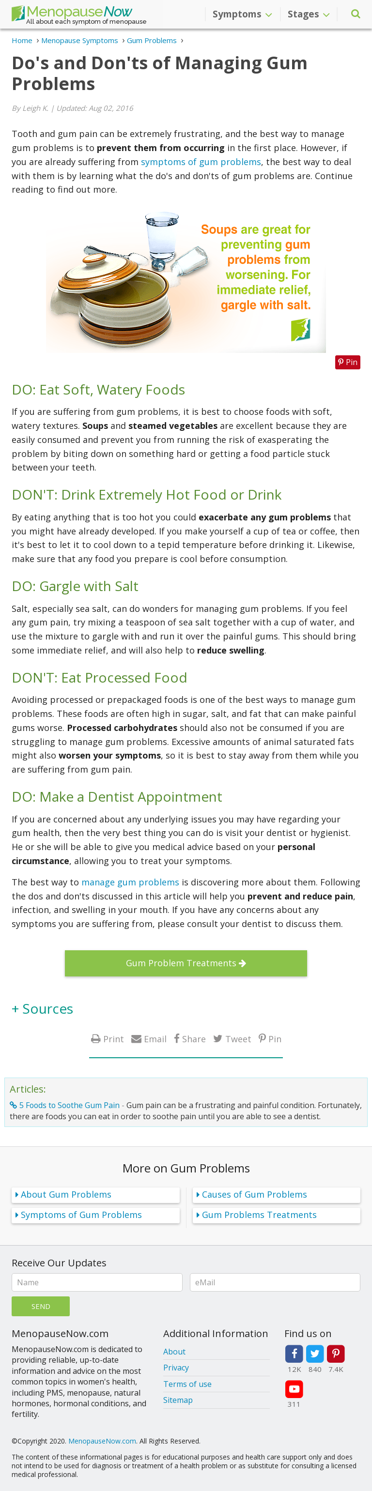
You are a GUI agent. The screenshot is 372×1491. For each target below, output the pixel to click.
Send (40, 1306)
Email (155, 1039)
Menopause (72, 13)
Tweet (238, 1039)
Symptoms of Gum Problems (81, 1214)
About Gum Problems (66, 1194)
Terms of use (187, 1384)
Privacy (176, 1367)
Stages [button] (309, 14)
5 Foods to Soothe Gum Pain (69, 1105)
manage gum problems (130, 882)
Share (194, 1039)
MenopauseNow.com (102, 1440)
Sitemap (178, 1400)
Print (113, 1039)
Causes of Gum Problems (254, 1194)
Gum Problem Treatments (181, 963)
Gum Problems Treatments (259, 1214)
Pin (274, 1039)
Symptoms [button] (242, 14)
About (174, 1351)
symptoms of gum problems (201, 161)
